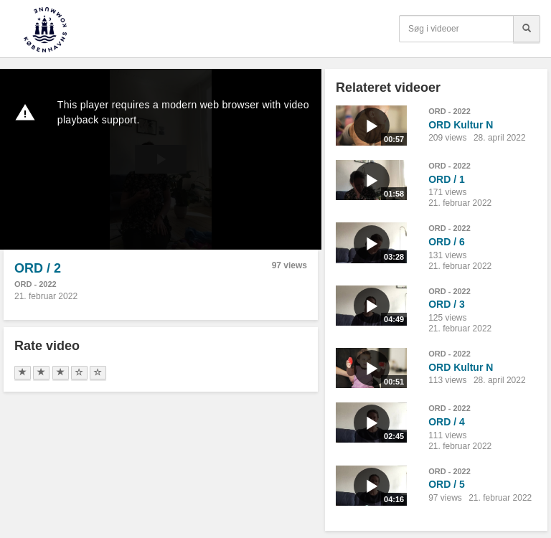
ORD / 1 (446, 179)
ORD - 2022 (35, 284)
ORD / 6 (446, 241)
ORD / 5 (446, 484)
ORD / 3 (446, 304)
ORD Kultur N (460, 125)
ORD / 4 (446, 422)
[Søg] (526, 28)
